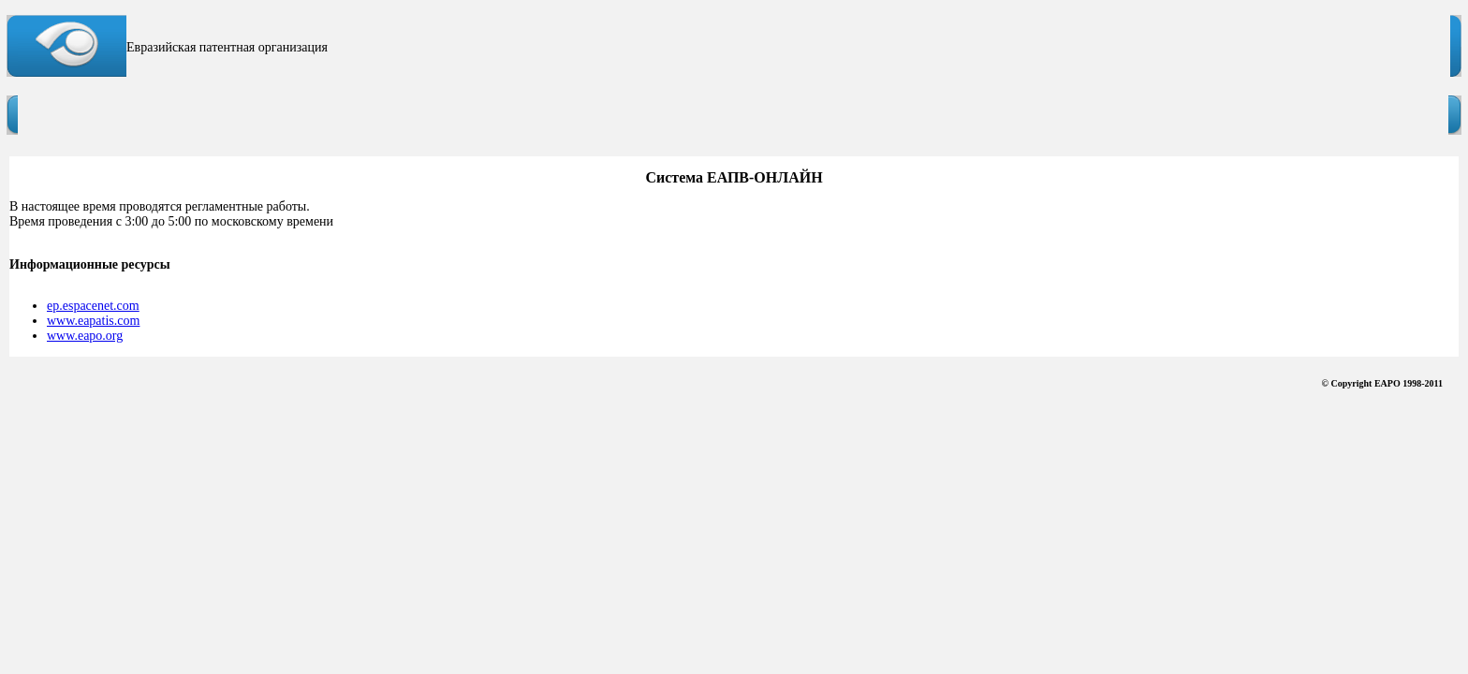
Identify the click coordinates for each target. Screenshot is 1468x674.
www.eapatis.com (93, 321)
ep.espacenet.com (93, 306)
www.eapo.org (85, 336)
